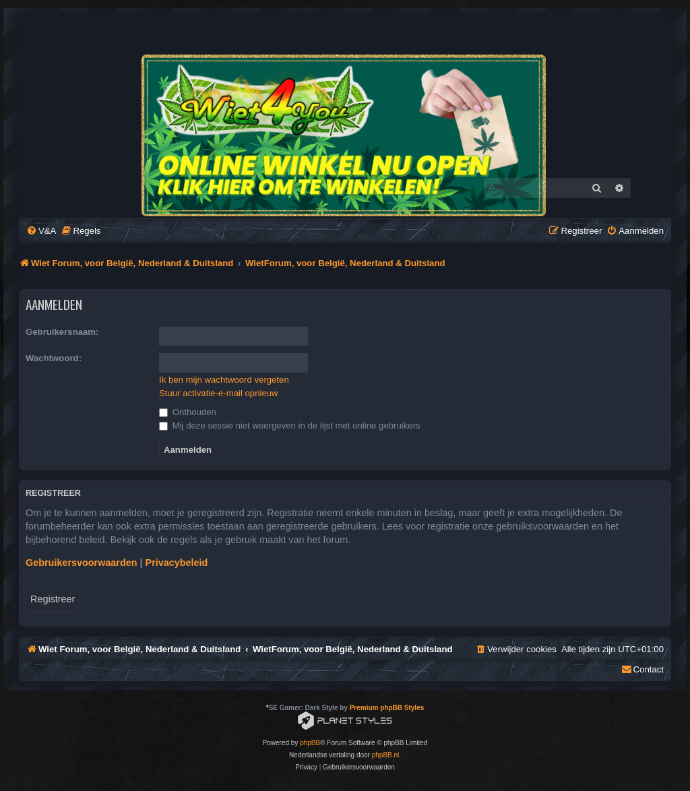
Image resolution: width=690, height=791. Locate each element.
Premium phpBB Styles (387, 707)
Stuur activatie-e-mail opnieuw (218, 393)
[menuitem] (41, 231)
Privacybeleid (177, 562)
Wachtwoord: (54, 358)
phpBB (310, 743)
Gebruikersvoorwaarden (81, 562)
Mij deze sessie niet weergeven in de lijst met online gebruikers (289, 425)
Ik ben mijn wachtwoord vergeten (224, 380)
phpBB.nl (386, 755)
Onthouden (187, 412)
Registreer (52, 599)
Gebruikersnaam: (62, 332)
